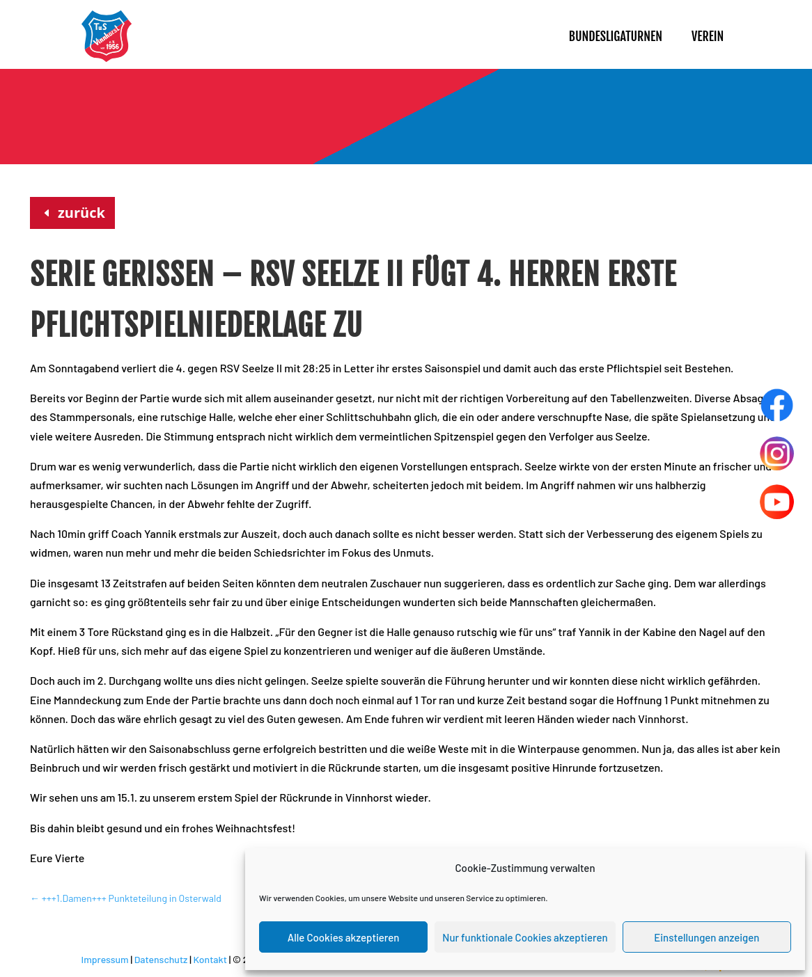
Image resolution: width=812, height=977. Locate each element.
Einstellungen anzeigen (706, 937)
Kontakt (209, 959)
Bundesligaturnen (615, 36)
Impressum (105, 959)
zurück (81, 212)
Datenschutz (161, 959)
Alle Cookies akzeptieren (344, 937)
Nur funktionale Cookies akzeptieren (524, 937)
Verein (708, 36)
